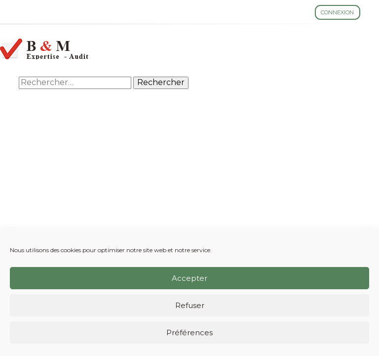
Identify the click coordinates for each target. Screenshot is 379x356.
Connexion (337, 12)
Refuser (189, 305)
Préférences (189, 332)
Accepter (189, 278)
